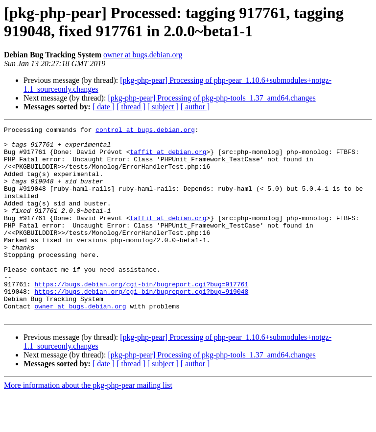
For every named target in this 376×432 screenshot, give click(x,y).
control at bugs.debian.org (145, 131)
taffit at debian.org (168, 157)
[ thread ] (131, 106)
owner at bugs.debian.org (142, 55)
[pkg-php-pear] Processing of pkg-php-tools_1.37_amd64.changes (211, 98)
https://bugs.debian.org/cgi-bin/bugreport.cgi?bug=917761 (141, 316)
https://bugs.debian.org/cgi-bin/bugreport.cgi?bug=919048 (141, 325)
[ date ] (104, 106)
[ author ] (195, 106)
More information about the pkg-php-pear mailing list (88, 423)
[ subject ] (163, 106)
